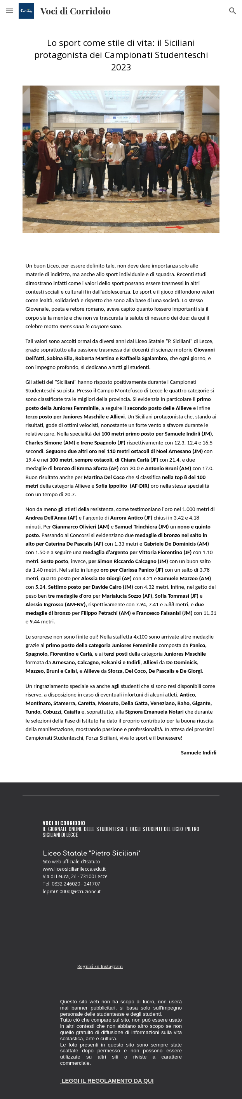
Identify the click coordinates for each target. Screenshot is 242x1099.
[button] (9, 10)
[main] (121, 58)
